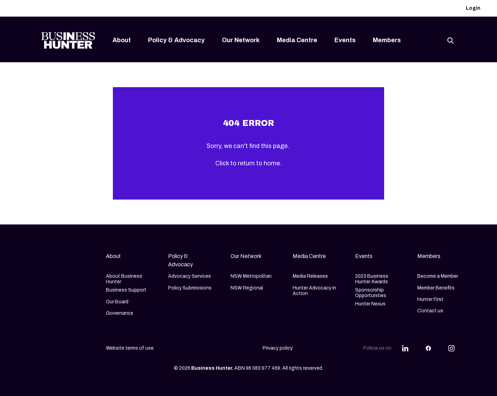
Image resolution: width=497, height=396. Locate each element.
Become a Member (437, 276)
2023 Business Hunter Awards (371, 279)
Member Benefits (436, 288)
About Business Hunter (124, 279)
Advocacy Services (189, 276)
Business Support (126, 290)
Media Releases (310, 276)
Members (387, 40)
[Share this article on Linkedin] (405, 348)
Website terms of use (130, 348)
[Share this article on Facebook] (428, 348)
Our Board (117, 301)
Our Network (241, 40)
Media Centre (297, 40)
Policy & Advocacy (176, 40)
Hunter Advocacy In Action (314, 290)
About (122, 40)
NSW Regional (247, 288)
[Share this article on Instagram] (451, 348)
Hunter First (430, 299)
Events (344, 40)
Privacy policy (278, 348)
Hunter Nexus (370, 303)
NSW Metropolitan (251, 276)
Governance (119, 313)
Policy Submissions (190, 288)
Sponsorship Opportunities (370, 292)
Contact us (430, 310)
